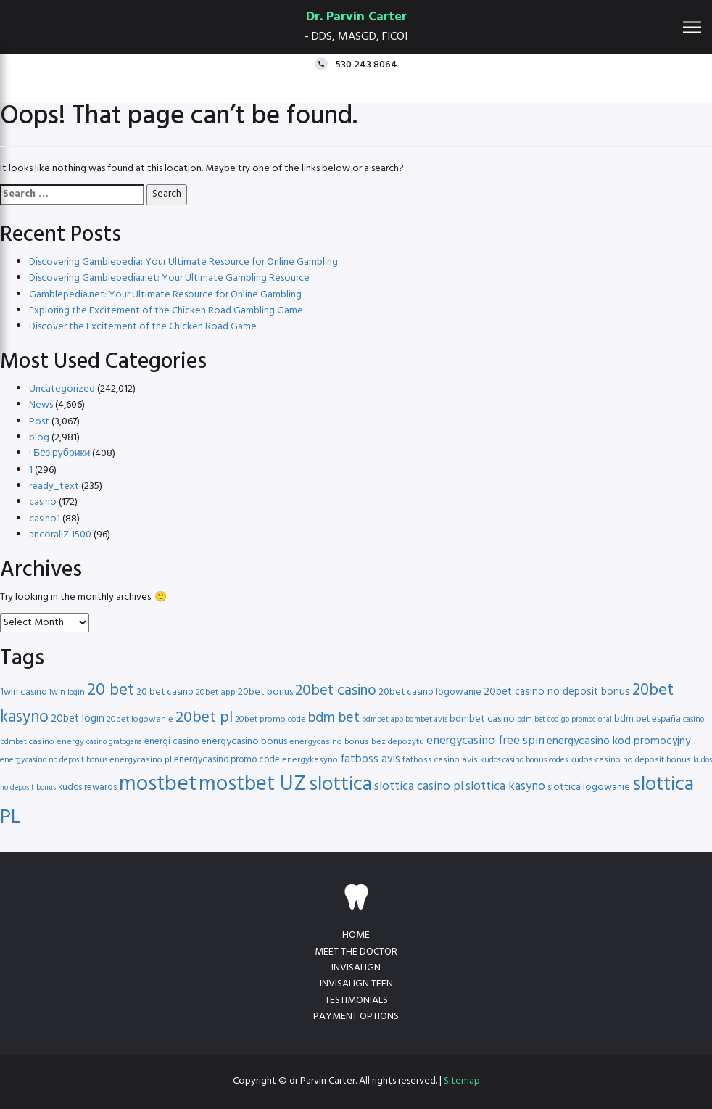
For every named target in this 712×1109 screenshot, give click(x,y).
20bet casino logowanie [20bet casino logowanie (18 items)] (429, 692)
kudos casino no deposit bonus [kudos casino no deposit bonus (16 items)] (630, 760)
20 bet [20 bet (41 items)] (110, 690)
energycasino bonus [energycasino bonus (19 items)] (244, 741)
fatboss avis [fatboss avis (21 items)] (370, 759)
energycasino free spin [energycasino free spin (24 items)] (485, 741)
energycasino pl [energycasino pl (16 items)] (140, 760)
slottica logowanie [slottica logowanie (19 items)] (588, 787)
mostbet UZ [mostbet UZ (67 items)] (253, 784)
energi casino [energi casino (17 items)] (171, 741)
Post (39, 421)
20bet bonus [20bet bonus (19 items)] (265, 692)
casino (43, 502)
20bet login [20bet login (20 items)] (77, 719)
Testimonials (356, 1000)
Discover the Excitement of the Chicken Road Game (143, 326)
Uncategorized (62, 389)
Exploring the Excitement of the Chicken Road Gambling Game (166, 310)
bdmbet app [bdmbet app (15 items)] (382, 719)
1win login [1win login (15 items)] (67, 692)
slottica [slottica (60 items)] (340, 785)
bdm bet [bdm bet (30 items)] (334, 718)
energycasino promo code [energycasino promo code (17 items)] (227, 759)
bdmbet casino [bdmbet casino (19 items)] (482, 719)
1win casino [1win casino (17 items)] (23, 692)
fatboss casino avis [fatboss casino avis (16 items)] (440, 760)
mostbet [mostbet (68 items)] (157, 784)
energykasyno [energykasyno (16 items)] (310, 760)
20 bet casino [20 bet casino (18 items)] (165, 692)
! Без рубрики (59, 453)
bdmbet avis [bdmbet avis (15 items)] (426, 719)
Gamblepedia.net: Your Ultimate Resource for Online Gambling (165, 294)
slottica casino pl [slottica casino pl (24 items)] (418, 786)
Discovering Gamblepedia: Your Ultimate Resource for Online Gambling (183, 262)
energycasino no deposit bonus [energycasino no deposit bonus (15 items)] (53, 760)
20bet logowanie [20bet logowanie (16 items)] (140, 719)
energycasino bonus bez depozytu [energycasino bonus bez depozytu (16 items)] (356, 742)
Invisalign (356, 968)
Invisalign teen (356, 984)
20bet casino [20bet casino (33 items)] (335, 691)
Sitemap (462, 1081)
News (41, 405)
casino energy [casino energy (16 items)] (56, 742)
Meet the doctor (356, 952)
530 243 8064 (366, 64)
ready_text (54, 486)
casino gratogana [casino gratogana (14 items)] (114, 742)
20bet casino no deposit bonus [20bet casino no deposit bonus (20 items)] (557, 692)
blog (39, 437)
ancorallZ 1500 (60, 535)
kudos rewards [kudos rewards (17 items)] (87, 787)
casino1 (44, 519)
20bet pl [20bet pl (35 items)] (204, 717)
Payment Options (356, 1016)
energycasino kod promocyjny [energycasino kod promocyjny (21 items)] (618, 741)
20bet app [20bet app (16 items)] (216, 692)
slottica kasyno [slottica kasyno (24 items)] (505, 786)
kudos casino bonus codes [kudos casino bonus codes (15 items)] (524, 760)
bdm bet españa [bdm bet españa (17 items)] (647, 719)
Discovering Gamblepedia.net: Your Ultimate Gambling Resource (169, 278)
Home (356, 935)
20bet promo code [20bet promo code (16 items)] (270, 719)
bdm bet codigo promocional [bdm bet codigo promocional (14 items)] (564, 720)
